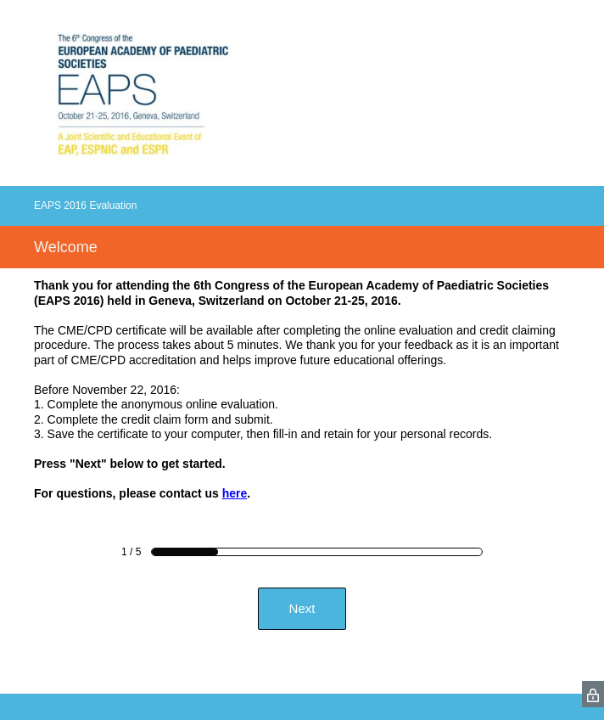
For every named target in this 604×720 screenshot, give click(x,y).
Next (302, 608)
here (235, 493)
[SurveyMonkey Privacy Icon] (593, 694)
